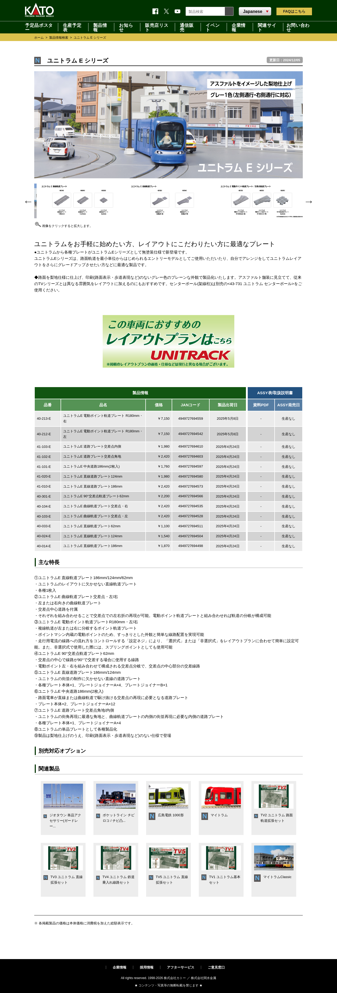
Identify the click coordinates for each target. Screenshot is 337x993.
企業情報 (239, 27)
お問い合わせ (298, 27)
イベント (213, 27)
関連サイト (267, 27)
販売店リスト (156, 27)
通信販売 (187, 27)
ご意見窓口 (216, 967)
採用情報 (146, 967)
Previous (28, 201)
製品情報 (100, 27)
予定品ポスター (39, 27)
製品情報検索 (58, 37)
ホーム (39, 37)
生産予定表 (72, 27)
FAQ (294, 11)
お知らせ (126, 27)
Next (308, 201)
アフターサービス (180, 967)
